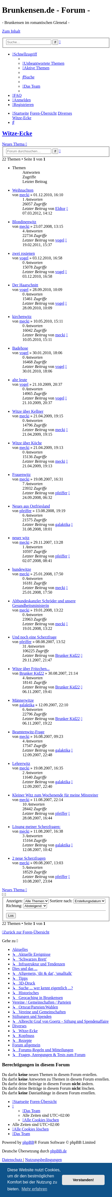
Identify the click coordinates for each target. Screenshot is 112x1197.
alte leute (19, 380)
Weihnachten (22, 190)
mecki (24, 195)
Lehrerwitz (21, 763)
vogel (59, 240)
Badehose (20, 348)
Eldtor (60, 208)
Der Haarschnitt (25, 285)
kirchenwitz (22, 316)
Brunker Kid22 (67, 655)
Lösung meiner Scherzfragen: (36, 826)
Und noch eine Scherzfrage (34, 637)
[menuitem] (43, 63)
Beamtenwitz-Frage (28, 732)
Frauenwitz (21, 474)
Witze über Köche (27, 443)
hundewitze (21, 569)
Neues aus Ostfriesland (31, 506)
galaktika (62, 524)
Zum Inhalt (11, 31)
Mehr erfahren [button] (34, 1189)
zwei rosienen (23, 253)
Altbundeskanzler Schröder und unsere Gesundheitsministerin (44, 603)
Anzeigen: (27, 901)
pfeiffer (61, 493)
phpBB (28, 1142)
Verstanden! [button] (83, 1180)
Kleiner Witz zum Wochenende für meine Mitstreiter (55, 795)
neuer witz (20, 538)
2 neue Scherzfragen (29, 858)
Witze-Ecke (17, 133)
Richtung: (26, 905)
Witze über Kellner (27, 411)
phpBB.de (58, 1151)
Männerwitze (23, 700)
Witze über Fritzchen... (30, 669)
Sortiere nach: (77, 901)
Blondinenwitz (24, 222)
